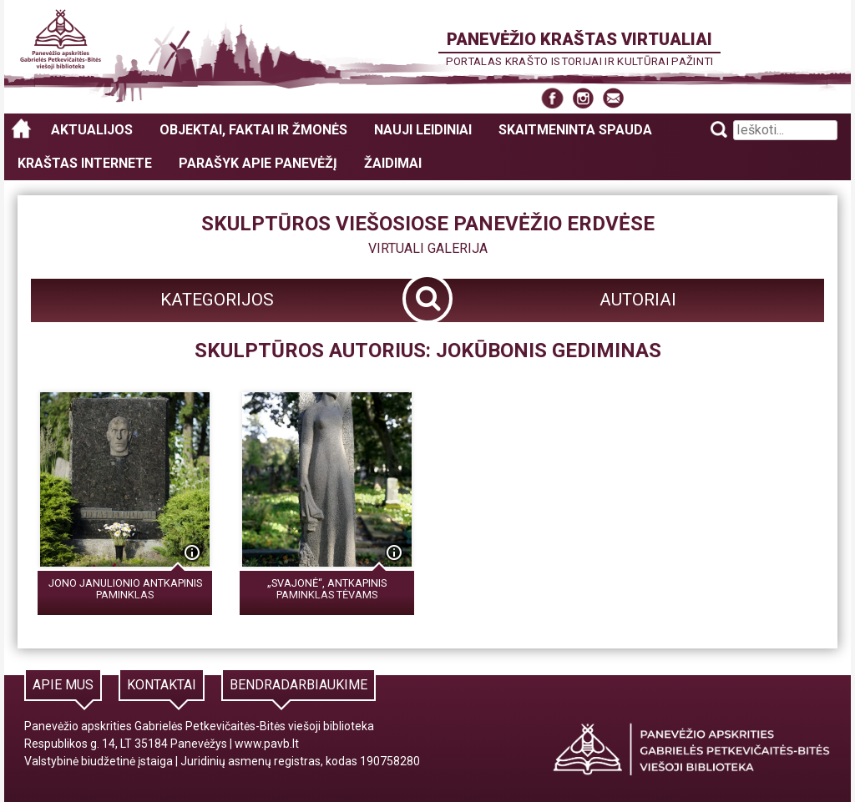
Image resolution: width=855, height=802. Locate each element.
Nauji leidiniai (423, 130)
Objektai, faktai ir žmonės (253, 130)
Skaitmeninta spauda (575, 130)
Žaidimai (393, 163)
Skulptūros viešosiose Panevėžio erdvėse (428, 223)
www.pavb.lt (267, 743)
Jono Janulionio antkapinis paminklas (125, 589)
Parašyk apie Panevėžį (258, 163)
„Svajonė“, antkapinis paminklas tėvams (327, 589)
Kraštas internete (85, 163)
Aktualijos (92, 130)
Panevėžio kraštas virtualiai (579, 39)
